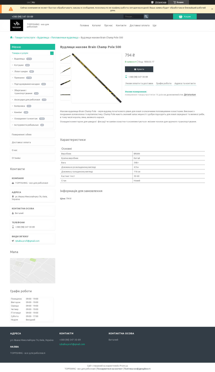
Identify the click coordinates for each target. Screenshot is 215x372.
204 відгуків (160, 2)
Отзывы (16, 158)
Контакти (121, 25)
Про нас (108, 25)
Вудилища (43, 37)
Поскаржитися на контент (110, 369)
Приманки (19, 77)
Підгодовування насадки (27, 84)
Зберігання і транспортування (23, 91)
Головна (84, 25)
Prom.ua (124, 366)
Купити (140, 69)
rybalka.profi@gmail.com (27, 241)
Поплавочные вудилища (64, 37)
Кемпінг (18, 112)
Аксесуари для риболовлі (27, 99)
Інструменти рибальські (26, 125)
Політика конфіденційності (137, 369)
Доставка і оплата (139, 25)
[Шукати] (146, 16)
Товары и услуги (20, 53)
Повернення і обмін (21, 134)
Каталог (96, 25)
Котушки (18, 65)
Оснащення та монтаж (25, 118)
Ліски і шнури (21, 71)
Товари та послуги (25, 37)
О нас (14, 150)
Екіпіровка (19, 106)
